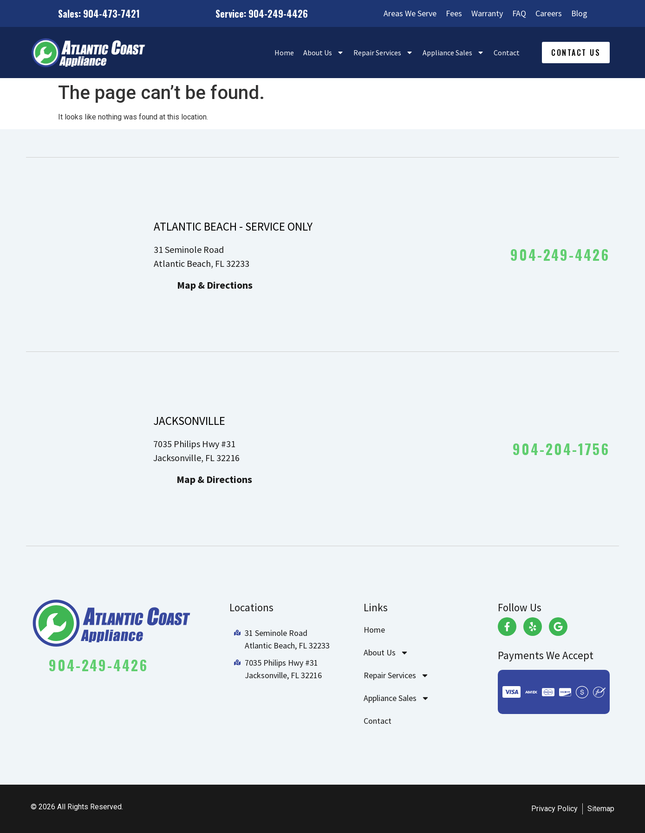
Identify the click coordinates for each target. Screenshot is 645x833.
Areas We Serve (410, 13)
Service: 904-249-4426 (261, 13)
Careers (548, 13)
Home (284, 52)
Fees (454, 13)
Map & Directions (215, 284)
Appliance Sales (453, 52)
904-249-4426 (560, 254)
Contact (507, 52)
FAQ (519, 13)
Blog (579, 13)
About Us (323, 52)
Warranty (487, 13)
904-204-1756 (561, 448)
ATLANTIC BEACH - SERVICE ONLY (233, 226)
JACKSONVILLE (189, 420)
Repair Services (383, 52)
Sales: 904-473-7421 (99, 13)
